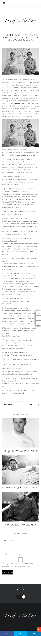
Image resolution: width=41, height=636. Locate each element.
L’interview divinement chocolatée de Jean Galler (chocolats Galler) (20, 525)
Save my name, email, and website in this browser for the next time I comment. (17, 565)
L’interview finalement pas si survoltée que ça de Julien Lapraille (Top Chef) (20, 451)
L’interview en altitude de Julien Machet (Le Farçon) (20, 488)
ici (18, 207)
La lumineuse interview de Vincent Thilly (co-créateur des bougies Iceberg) (20, 37)
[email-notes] (7, 554)
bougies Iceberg (20, 103)
